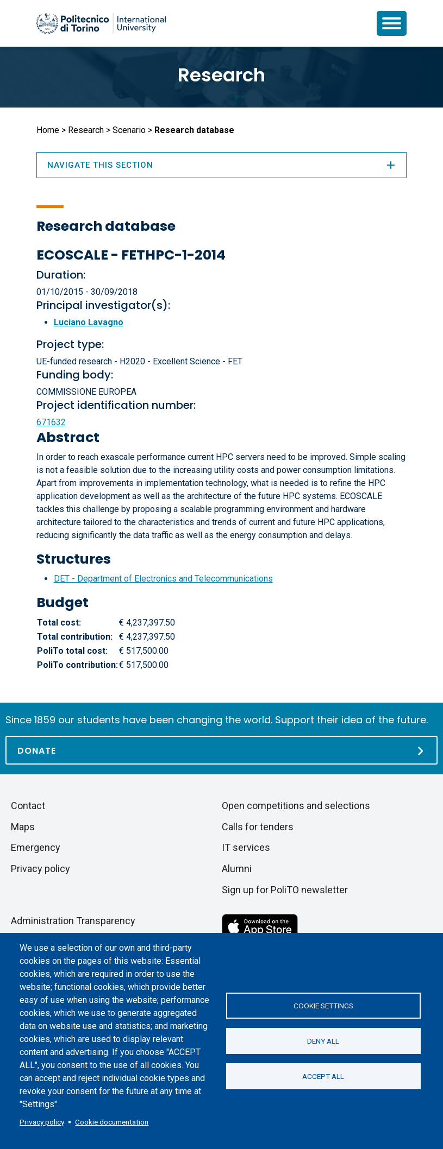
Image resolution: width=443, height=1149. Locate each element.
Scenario (129, 130)
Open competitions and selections (296, 805)
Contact (28, 805)
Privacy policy (42, 1122)
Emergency (35, 847)
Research (221, 75)
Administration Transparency (73, 920)
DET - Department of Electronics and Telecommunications (163, 578)
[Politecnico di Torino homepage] (101, 23)
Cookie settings (323, 1005)
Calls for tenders (258, 826)
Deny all (323, 1041)
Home (47, 130)
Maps (23, 826)
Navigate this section (221, 165)
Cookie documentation (111, 1122)
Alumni (237, 868)
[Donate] (221, 750)
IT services (246, 847)
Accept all (323, 1076)
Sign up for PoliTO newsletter (285, 889)
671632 (51, 422)
